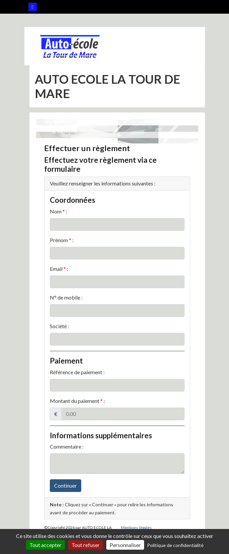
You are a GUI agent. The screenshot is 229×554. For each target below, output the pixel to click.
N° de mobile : (66, 297)
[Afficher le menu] (184, 46)
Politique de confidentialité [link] (175, 545)
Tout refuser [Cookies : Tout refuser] (86, 545)
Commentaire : (67, 446)
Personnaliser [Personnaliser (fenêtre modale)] (125, 545)
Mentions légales (136, 527)
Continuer (65, 485)
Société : (59, 326)
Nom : (58, 211)
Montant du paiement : (77, 401)
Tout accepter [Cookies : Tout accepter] (45, 545)
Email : (59, 268)
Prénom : (62, 240)
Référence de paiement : (77, 372)
